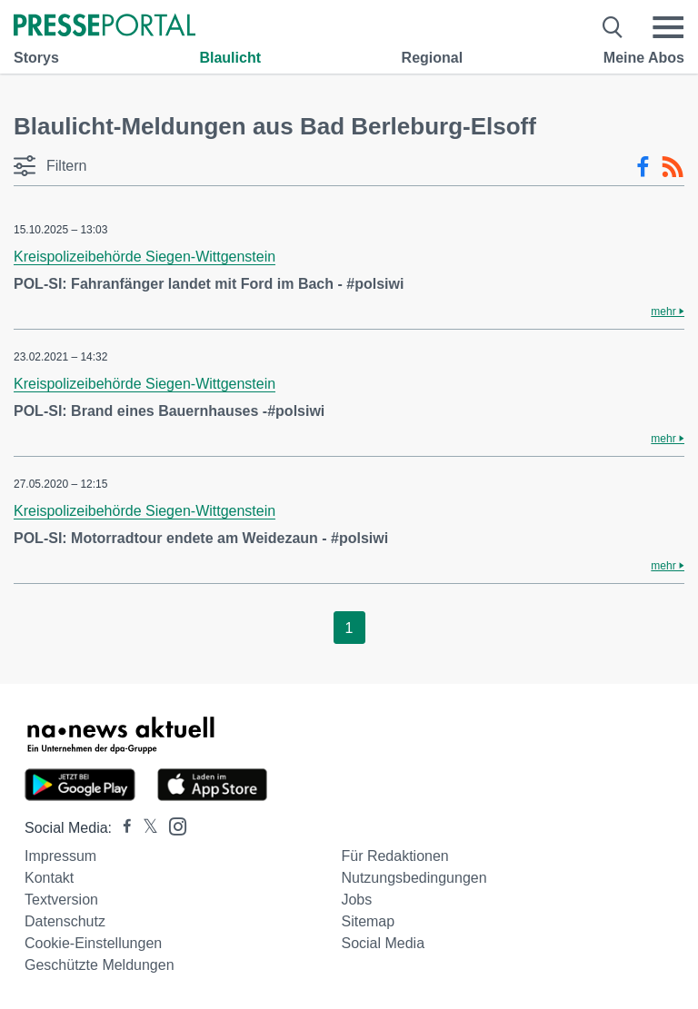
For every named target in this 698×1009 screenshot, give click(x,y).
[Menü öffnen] (668, 27)
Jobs (356, 899)
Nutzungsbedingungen (413, 877)
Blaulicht (230, 57)
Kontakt (49, 877)
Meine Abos (643, 57)
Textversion (61, 899)
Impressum (60, 856)
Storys (36, 57)
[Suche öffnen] (613, 27)
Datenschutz (65, 921)
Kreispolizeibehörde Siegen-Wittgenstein (144, 256)
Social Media (382, 943)
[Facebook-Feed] (643, 167)
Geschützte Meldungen (99, 965)
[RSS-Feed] (672, 167)
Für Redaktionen (394, 856)
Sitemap (367, 921)
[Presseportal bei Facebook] (122, 828)
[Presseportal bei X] (145, 828)
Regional (433, 57)
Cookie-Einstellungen (93, 943)
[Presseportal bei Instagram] (172, 825)
